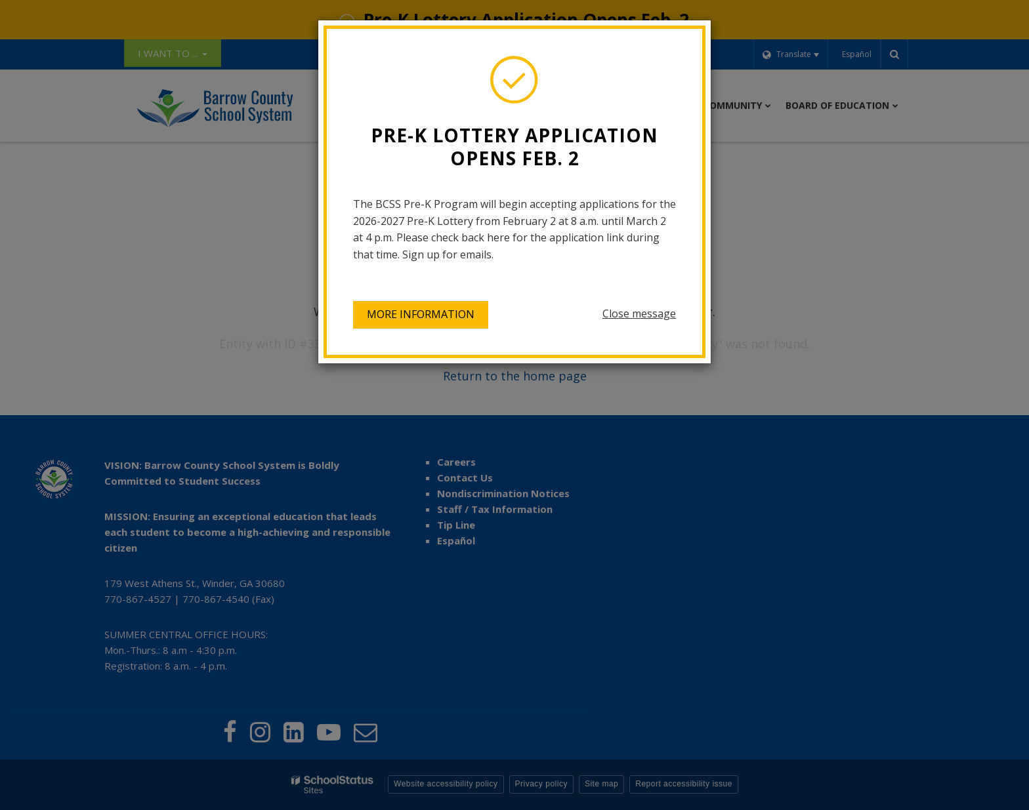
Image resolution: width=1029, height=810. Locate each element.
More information (420, 314)
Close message (639, 313)
